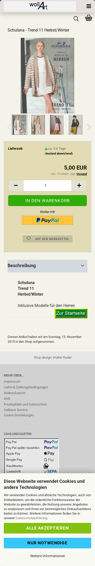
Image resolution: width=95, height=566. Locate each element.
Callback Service (16, 410)
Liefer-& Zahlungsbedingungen (26, 387)
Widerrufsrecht (14, 393)
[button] (87, 127)
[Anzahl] (47, 185)
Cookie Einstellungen (19, 415)
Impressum (12, 381)
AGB (7, 398)
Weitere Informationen (47, 556)
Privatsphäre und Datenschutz (25, 404)
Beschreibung (22, 265)
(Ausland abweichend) (59, 153)
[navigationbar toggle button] (88, 6)
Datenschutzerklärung (31, 518)
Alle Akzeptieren (47, 527)
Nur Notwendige (47, 542)
